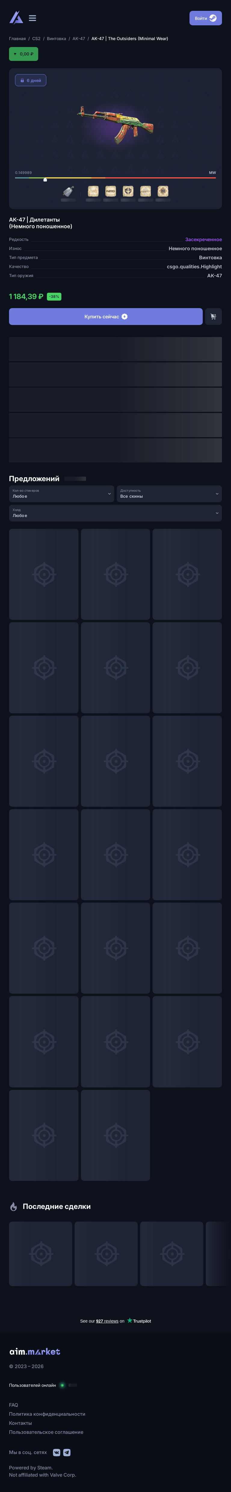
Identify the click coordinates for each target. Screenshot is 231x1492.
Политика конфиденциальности (47, 1414)
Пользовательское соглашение (46, 1432)
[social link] (56, 1451)
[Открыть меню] (32, 18)
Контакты (20, 1423)
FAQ (13, 1405)
